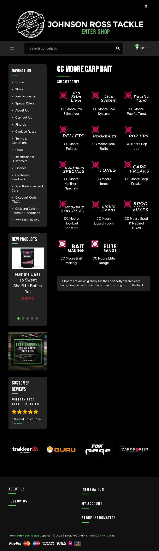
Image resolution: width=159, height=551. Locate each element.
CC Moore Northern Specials (71, 183)
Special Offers (24, 103)
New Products (25, 96)
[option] (28, 280)
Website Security (26, 220)
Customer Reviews (21, 386)
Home (19, 82)
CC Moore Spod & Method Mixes (136, 223)
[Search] (74, 48)
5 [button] (36, 318)
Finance (20, 168)
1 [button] (18, 318)
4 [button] (32, 318)
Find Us (20, 124)
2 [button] (23, 318)
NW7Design (109, 535)
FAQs (18, 150)
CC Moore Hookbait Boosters (71, 223)
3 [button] (27, 318)
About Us (21, 110)
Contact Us (23, 117)
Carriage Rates (25, 132)
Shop (18, 89)
